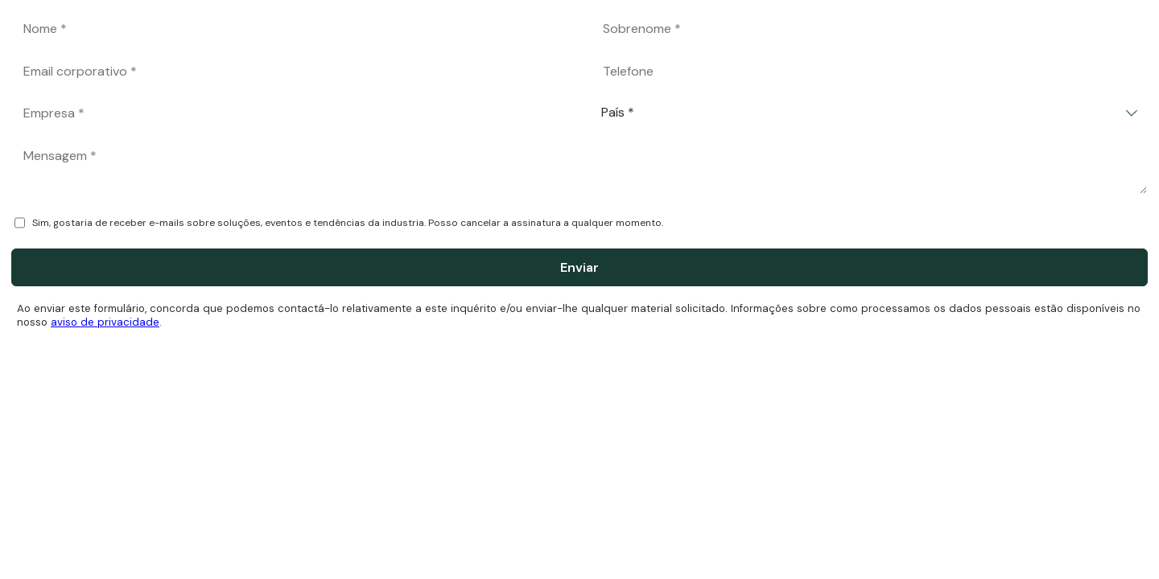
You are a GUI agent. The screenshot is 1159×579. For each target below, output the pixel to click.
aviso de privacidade (105, 322)
